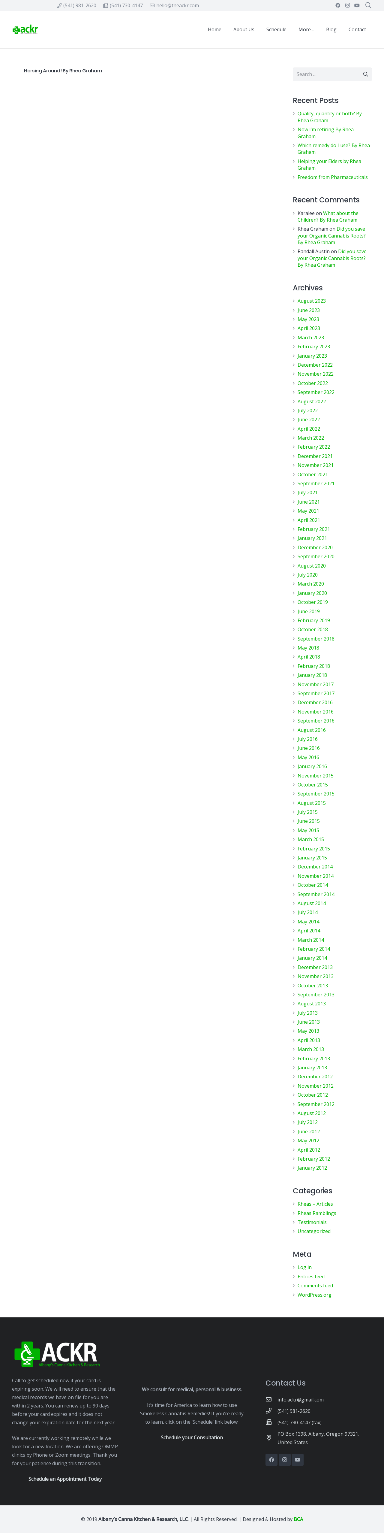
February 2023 (314, 346)
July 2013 (308, 1013)
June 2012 (309, 1131)
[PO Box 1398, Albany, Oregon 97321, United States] (272, 1438)
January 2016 (312, 766)
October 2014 (313, 885)
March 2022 (311, 438)
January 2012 (312, 1168)
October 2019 (313, 602)
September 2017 (316, 693)
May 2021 (308, 510)
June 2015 (309, 821)
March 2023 (311, 337)
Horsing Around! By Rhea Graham (63, 70)
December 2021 (315, 456)
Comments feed (315, 1285)
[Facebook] (338, 5)
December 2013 (315, 967)
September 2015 (316, 793)
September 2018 (316, 638)
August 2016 (312, 730)
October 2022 (313, 383)
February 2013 (314, 1058)
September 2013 (316, 994)
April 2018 (309, 656)
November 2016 (316, 711)
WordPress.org (315, 1295)
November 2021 (316, 465)
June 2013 (309, 1022)
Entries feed (311, 1276)
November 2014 (316, 876)
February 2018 (314, 666)
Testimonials (312, 1222)
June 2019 (309, 611)
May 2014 (308, 921)
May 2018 (308, 647)
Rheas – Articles (315, 1204)
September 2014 (316, 894)
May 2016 (308, 757)
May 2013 (308, 1031)
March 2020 (311, 583)
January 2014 (312, 958)
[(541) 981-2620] (272, 1411)
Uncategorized (314, 1231)
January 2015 (312, 857)
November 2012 (316, 1086)
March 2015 (311, 839)
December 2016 (315, 702)
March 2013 (311, 1049)
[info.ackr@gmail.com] (272, 1399)
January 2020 (312, 593)
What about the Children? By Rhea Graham (328, 216)
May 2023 (308, 319)
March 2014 (311, 940)
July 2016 (308, 739)
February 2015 (314, 848)
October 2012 (313, 1095)
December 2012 (315, 1076)
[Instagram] (347, 5)
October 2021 (313, 474)
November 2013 (316, 976)
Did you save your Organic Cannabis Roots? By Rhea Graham (332, 236)
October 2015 (313, 784)
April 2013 (309, 1040)
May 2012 (308, 1140)
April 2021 (309, 520)
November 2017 (316, 684)
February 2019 (314, 620)
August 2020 (312, 565)
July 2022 (308, 410)
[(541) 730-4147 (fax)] (272, 1422)
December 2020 (315, 547)
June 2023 (309, 310)
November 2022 (316, 374)
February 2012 (314, 1159)
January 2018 (312, 675)
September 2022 (316, 392)
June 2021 (309, 501)
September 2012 (316, 1104)
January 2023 (312, 356)
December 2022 (315, 365)
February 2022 (314, 447)
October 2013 (313, 985)
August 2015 (312, 803)
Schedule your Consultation (192, 1437)
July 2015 (308, 812)
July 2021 (308, 492)
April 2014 (309, 930)
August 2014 (312, 903)
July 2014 (308, 912)
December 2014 (315, 866)
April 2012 (309, 1150)
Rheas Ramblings (317, 1213)
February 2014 (314, 949)
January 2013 (312, 1067)
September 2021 (316, 483)
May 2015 (308, 830)
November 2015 (316, 775)
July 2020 (308, 574)
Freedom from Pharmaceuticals (333, 177)
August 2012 (312, 1113)
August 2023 (312, 301)
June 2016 (309, 748)
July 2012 (308, 1122)
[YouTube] (357, 5)
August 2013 (312, 1003)
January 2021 (312, 538)
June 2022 (309, 419)
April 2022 (309, 429)
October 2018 (313, 629)
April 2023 (309, 328)
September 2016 (316, 720)
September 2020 (316, 556)
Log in (305, 1267)
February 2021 (314, 529)
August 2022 (312, 401)
